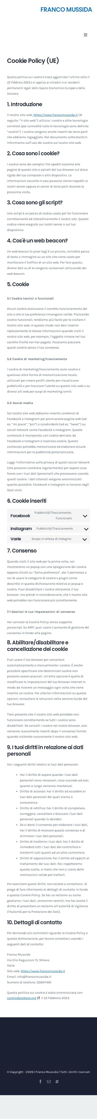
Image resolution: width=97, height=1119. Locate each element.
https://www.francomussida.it (55, 115)
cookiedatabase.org (21, 998)
